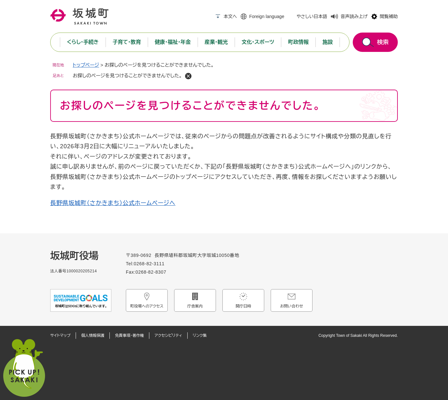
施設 (327, 42)
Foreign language (266, 16)
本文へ (230, 16)
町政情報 (298, 42)
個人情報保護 (92, 335)
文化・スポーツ (258, 42)
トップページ (86, 65)
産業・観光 (216, 42)
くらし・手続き (83, 42)
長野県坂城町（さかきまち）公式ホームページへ (112, 203)
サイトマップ (60, 335)
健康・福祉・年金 (173, 42)
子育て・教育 (127, 42)
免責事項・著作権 (129, 335)
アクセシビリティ (168, 335)
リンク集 (200, 335)
